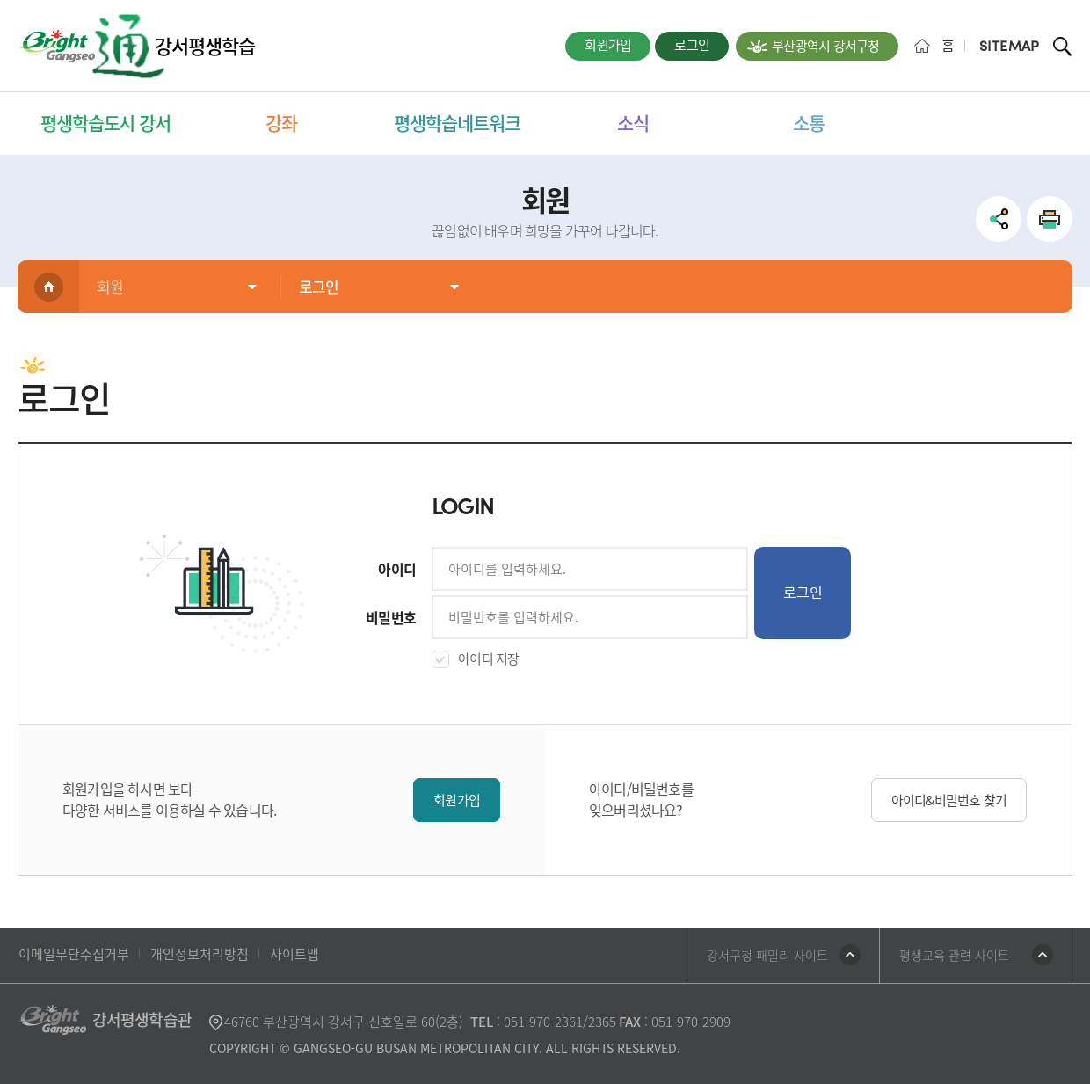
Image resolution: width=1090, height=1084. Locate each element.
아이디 (397, 568)
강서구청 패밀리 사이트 (767, 955)
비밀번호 (391, 617)
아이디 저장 (489, 658)
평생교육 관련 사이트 (954, 955)
